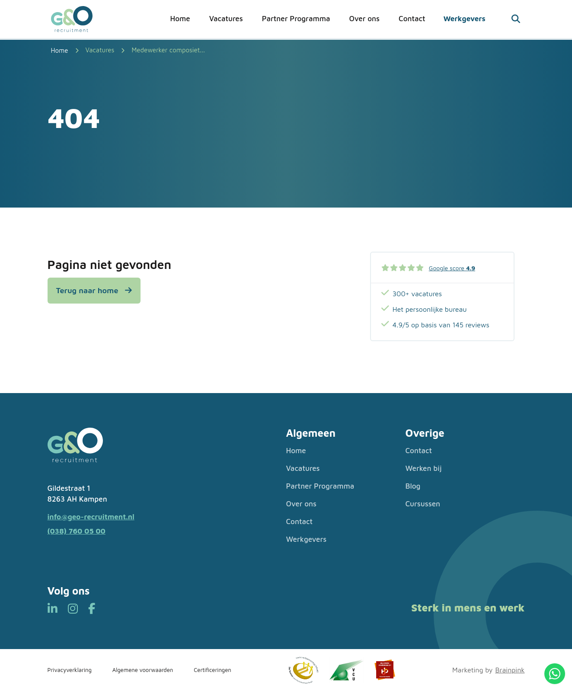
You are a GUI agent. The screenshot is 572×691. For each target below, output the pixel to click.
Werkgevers (464, 18)
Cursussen (423, 503)
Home (180, 18)
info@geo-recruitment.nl (91, 516)
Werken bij (424, 468)
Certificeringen (212, 669)
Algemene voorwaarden (142, 669)
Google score (452, 268)
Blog (413, 486)
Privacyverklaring (70, 669)
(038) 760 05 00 (76, 531)
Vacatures (226, 18)
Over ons (364, 18)
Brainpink (509, 670)
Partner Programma (296, 18)
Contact (412, 18)
